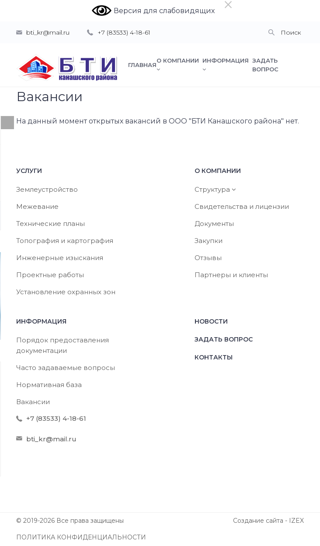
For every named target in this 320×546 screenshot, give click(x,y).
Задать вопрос (224, 339)
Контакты (214, 357)
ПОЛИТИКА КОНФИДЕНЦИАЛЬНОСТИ (81, 537)
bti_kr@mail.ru (48, 32)
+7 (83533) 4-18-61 (123, 32)
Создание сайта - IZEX (268, 521)
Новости (211, 321)
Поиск (291, 32)
